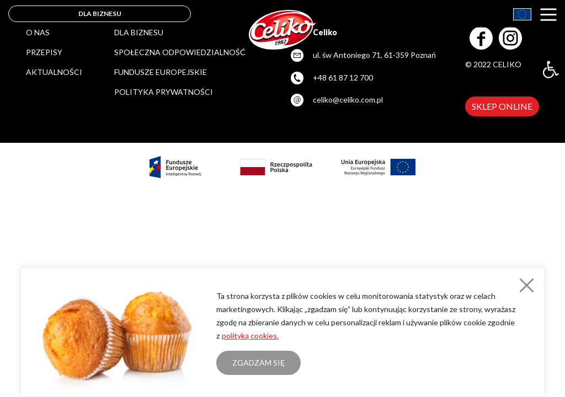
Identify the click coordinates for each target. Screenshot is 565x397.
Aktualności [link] (54, 72)
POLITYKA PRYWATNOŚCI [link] (163, 91)
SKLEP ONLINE (502, 106)
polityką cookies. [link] (250, 335)
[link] (550, 69)
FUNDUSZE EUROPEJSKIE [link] (160, 72)
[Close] (527, 285)
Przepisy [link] (44, 52)
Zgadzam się (258, 362)
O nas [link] (38, 32)
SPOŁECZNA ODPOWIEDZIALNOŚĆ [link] (180, 52)
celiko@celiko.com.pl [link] (348, 99)
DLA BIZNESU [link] (99, 13)
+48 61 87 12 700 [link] (343, 77)
